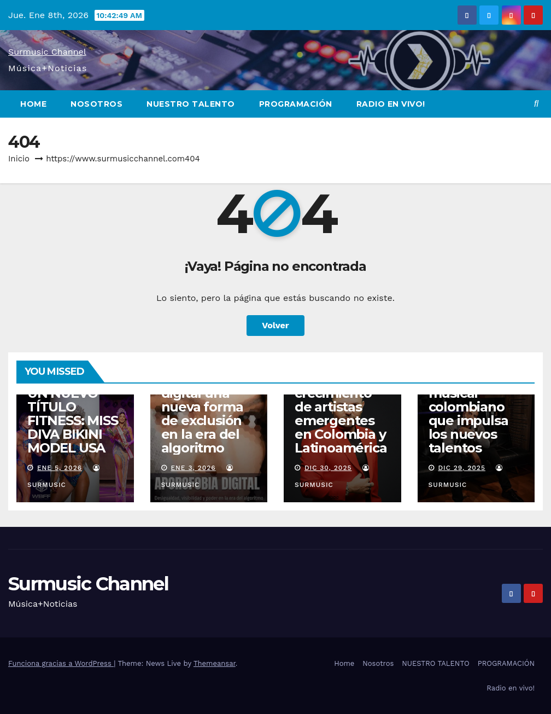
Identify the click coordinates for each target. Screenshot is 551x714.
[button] (536, 103)
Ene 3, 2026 (193, 468)
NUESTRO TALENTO (190, 104)
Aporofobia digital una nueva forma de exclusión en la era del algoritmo (202, 413)
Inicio (19, 159)
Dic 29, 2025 (461, 468)
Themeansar (215, 663)
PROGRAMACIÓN (295, 104)
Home (33, 104)
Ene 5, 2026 (59, 468)
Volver (275, 325)
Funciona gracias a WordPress (61, 663)
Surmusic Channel (47, 52)
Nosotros (96, 104)
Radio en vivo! (390, 104)
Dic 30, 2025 (328, 468)
